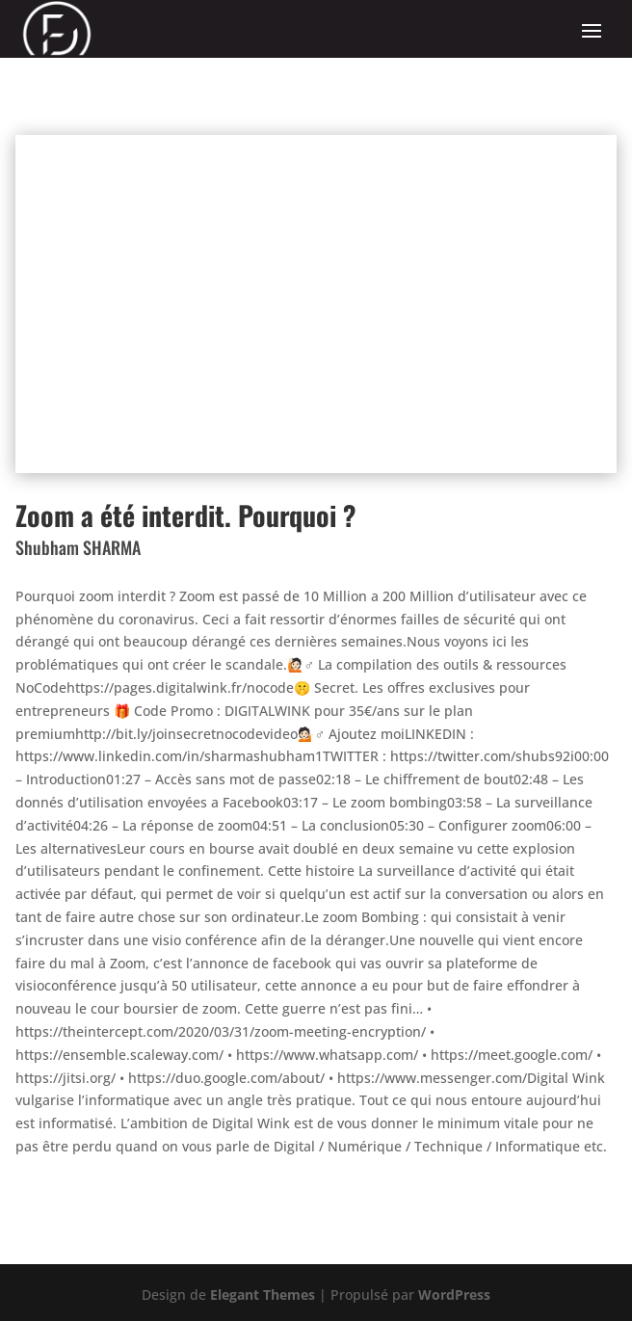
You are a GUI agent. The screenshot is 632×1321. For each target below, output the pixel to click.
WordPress (454, 1294)
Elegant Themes (262, 1294)
